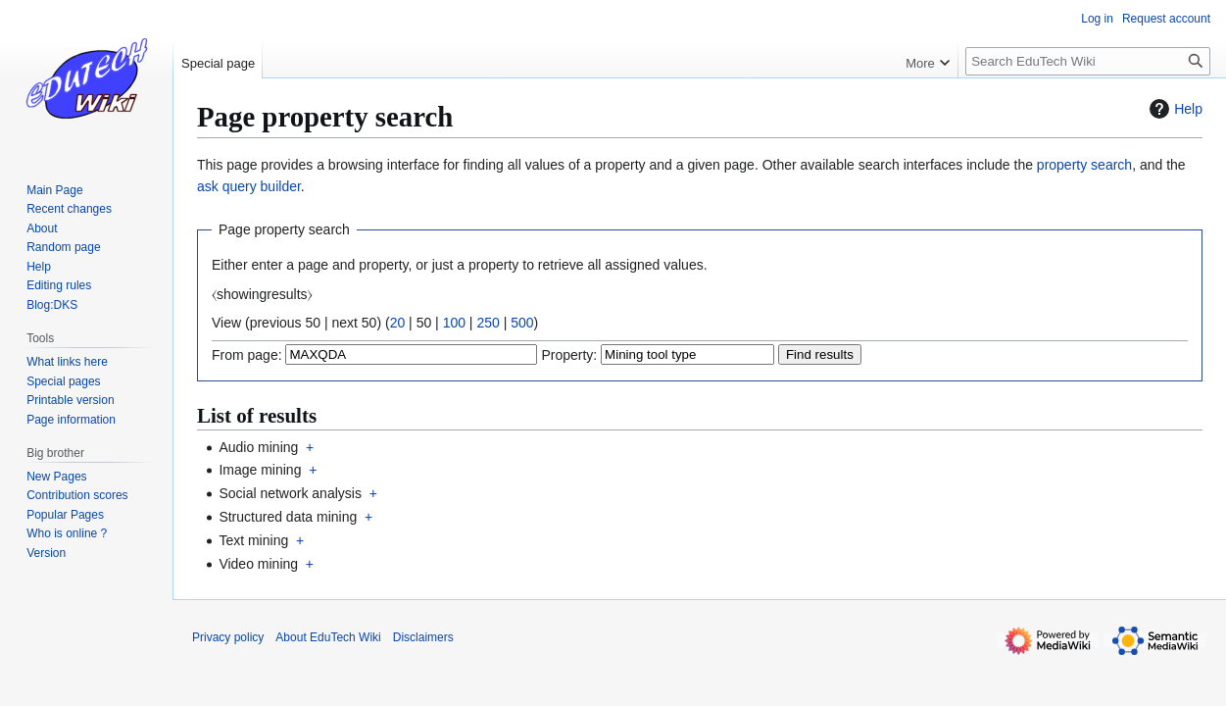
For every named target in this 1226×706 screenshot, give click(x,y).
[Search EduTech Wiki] (1087, 61)
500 (522, 322)
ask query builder (249, 186)
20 (398, 322)
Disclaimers (423, 637)
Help (1173, 109)
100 (454, 322)
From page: (247, 355)
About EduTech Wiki (327, 637)
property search (1084, 165)
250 (487, 322)
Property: (569, 355)
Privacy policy (228, 637)
